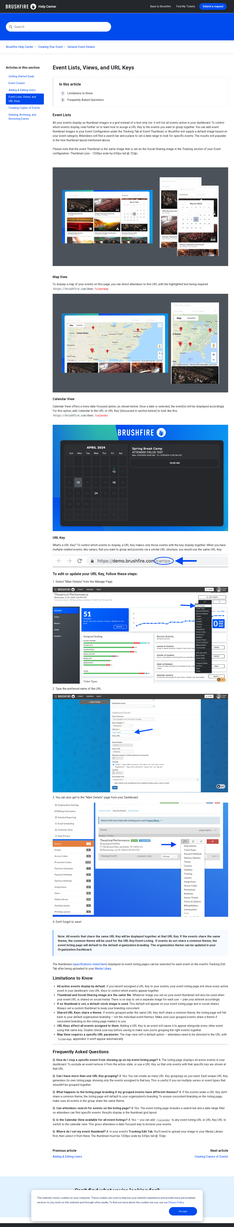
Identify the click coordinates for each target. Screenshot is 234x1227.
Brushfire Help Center (19, 47)
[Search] (58, 27)
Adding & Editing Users (67, 1156)
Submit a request (213, 6)
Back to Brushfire (160, 6)
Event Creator (17, 83)
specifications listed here (90, 964)
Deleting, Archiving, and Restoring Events (22, 117)
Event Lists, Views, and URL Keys (22, 99)
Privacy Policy (176, 1202)
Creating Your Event (50, 47)
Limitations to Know (80, 93)
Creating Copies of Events (211, 1156)
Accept (183, 1211)
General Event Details (81, 47)
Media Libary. (103, 968)
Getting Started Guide (21, 76)
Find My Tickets (185, 6)
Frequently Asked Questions (85, 100)
